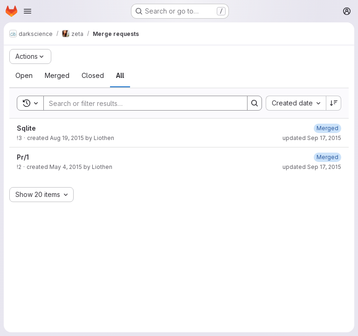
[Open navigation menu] (27, 11)
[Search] (141, 103)
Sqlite (26, 128)
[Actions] (30, 56)
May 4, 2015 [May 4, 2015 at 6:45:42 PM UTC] (65, 166)
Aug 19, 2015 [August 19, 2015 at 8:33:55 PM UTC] (67, 137)
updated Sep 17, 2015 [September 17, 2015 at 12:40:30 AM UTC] (311, 166)
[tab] (24, 75)
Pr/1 (23, 157)
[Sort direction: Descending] (333, 103)
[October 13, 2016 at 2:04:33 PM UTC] (327, 157)
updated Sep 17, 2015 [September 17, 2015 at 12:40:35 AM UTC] (311, 137)
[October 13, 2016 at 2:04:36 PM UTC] (327, 128)
